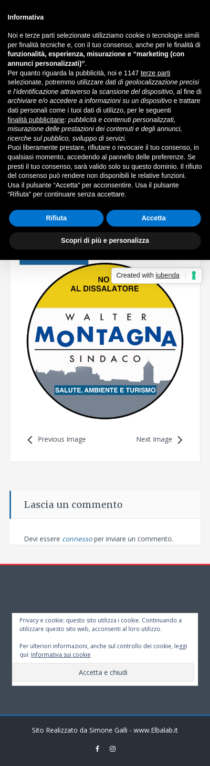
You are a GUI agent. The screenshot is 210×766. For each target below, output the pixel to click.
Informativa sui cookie (61, 655)
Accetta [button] (154, 218)
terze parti (155, 73)
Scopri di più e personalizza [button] (105, 240)
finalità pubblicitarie (36, 120)
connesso (77, 538)
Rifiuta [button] (56, 218)
